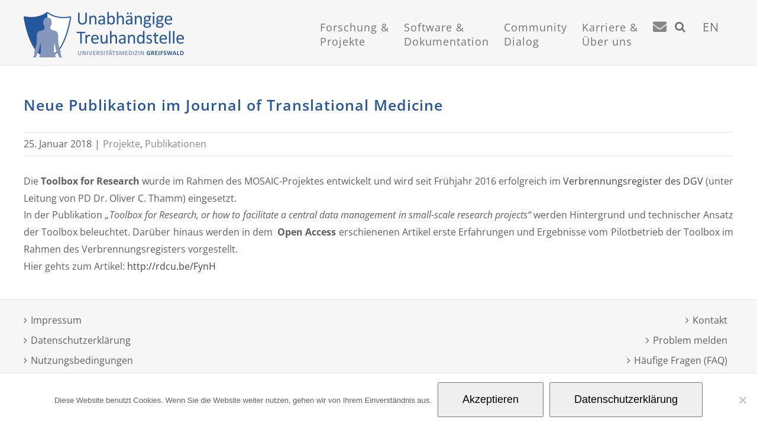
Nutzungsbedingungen (82, 360)
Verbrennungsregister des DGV (633, 181)
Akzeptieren (490, 399)
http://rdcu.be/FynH (171, 266)
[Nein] (742, 400)
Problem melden (690, 340)
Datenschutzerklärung (81, 340)
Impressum (56, 320)
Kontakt (710, 320)
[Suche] (695, 41)
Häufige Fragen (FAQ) (680, 360)
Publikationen (175, 143)
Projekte (121, 143)
